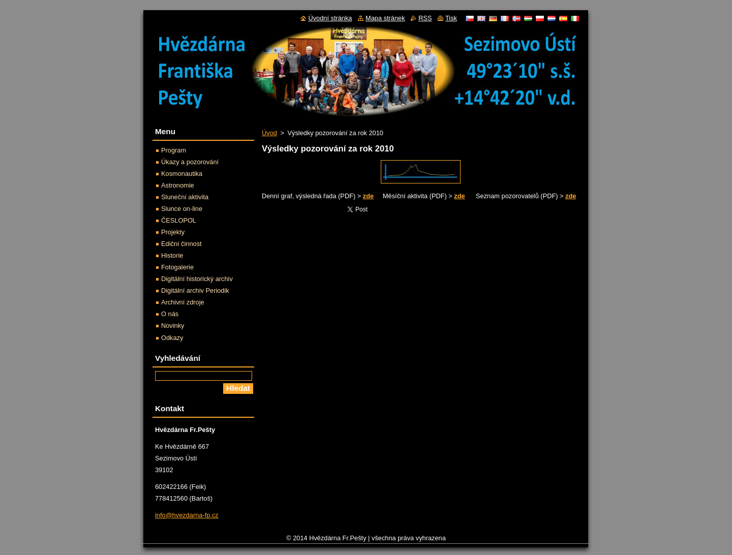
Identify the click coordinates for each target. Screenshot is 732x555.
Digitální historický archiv (197, 279)
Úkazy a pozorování (190, 162)
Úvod (269, 133)
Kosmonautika (181, 173)
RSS (425, 18)
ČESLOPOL (178, 220)
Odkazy (172, 338)
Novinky (173, 325)
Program (173, 150)
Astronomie (177, 185)
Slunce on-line (181, 208)
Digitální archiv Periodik (195, 290)
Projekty (173, 232)
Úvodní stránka (330, 18)
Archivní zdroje (182, 302)
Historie (172, 255)
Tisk (451, 18)
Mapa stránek (385, 18)
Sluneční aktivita (184, 197)
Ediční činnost (181, 244)
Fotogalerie (177, 267)
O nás (169, 314)
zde (368, 196)
